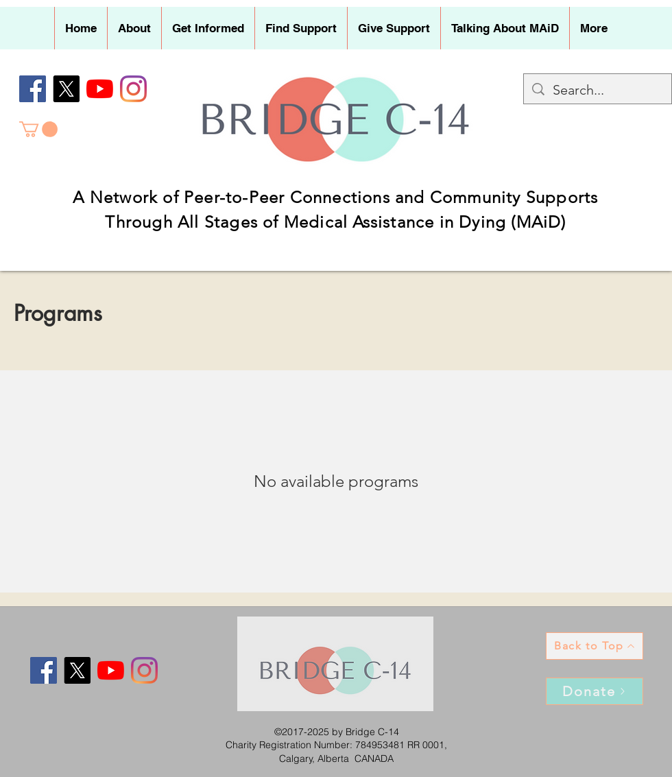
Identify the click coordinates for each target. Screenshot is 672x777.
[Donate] (594, 691)
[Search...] (598, 90)
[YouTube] (99, 88)
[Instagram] (133, 88)
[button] (134, 28)
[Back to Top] (594, 646)
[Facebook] (32, 88)
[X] (66, 88)
